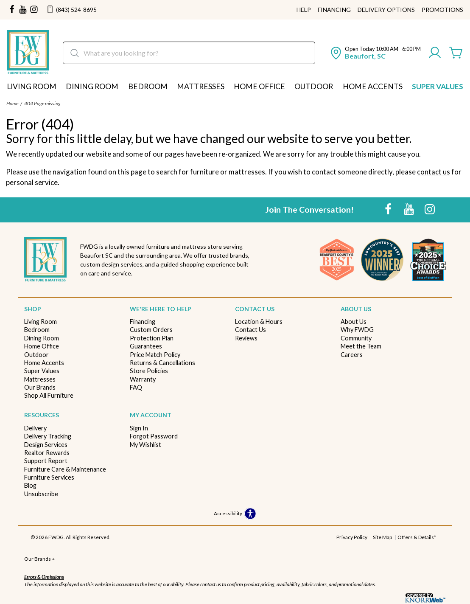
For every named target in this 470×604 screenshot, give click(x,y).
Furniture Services (49, 477)
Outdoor (313, 86)
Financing (334, 10)
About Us (353, 321)
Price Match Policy (155, 354)
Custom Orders (151, 329)
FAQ (136, 387)
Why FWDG (357, 329)
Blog (30, 485)
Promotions (442, 10)
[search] (189, 53)
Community (356, 338)
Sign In (139, 428)
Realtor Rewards (47, 452)
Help (304, 10)
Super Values (437, 86)
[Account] (435, 53)
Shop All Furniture (48, 395)
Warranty (143, 379)
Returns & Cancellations (162, 362)
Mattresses (200, 86)
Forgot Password (154, 436)
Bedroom (148, 86)
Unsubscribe (41, 493)
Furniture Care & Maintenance (65, 469)
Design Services (45, 444)
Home (12, 103)
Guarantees (146, 346)
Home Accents (373, 86)
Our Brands (40, 387)
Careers (352, 354)
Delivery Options (386, 10)
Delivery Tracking (47, 436)
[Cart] (456, 53)
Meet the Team (361, 346)
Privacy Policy (351, 537)
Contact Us (250, 329)
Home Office (259, 86)
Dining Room (92, 86)
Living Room (31, 86)
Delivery (35, 428)
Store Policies (149, 370)
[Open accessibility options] (235, 514)
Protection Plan (151, 338)
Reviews (246, 338)
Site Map (382, 537)
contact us (433, 171)
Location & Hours (259, 321)
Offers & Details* (416, 537)
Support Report (45, 460)
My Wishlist (145, 444)
